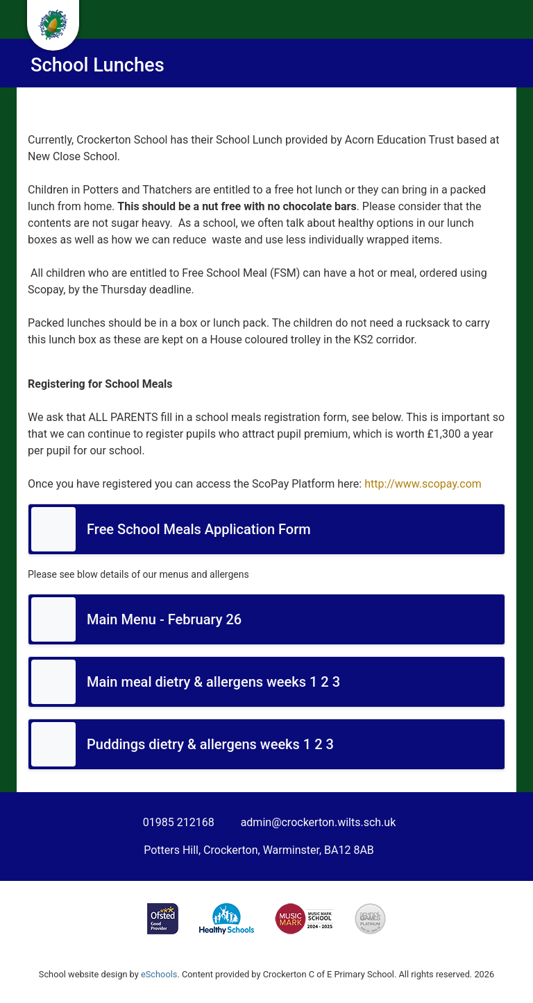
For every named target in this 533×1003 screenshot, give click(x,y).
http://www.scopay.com (423, 483)
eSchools (159, 974)
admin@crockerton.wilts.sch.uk (318, 822)
